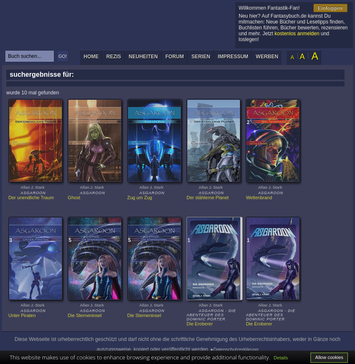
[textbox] (29, 56)
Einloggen (330, 7)
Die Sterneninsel (85, 315)
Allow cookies (329, 357)
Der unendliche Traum (31, 197)
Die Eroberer (200, 323)
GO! (62, 56)
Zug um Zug (139, 197)
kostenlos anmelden (296, 33)
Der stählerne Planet (208, 197)
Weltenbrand (259, 197)
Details (281, 357)
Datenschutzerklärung (235, 349)
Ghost (74, 197)
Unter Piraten (22, 315)
